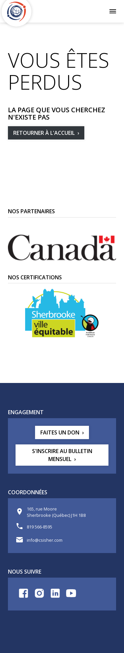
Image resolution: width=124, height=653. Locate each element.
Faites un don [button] (59, 432)
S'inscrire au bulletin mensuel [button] (62, 455)
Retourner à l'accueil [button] (44, 133)
